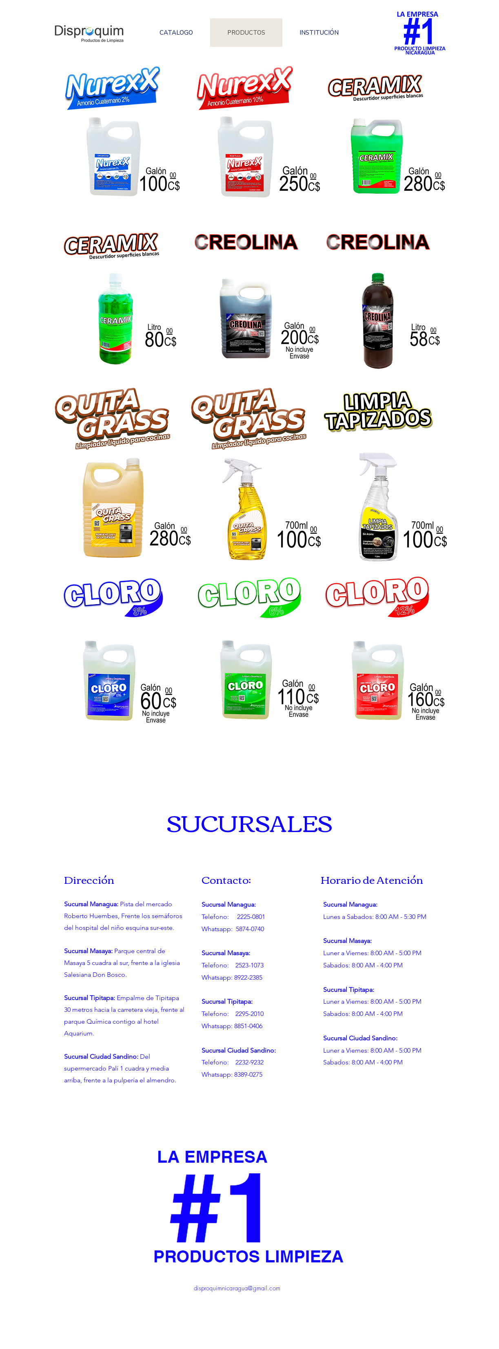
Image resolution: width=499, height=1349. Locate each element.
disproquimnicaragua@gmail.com (237, 1288)
